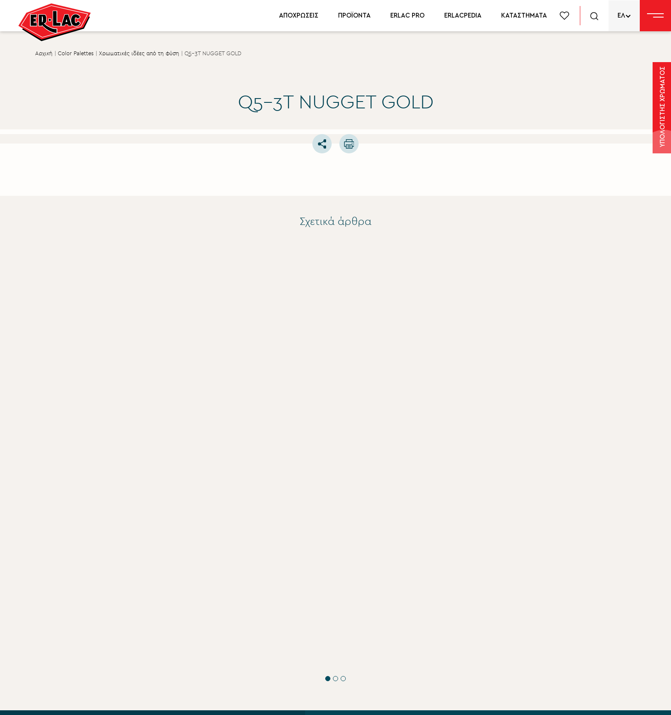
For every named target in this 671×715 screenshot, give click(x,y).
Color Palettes (76, 54)
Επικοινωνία (352, 653)
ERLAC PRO (407, 15)
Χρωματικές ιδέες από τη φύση (139, 54)
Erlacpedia (520, 608)
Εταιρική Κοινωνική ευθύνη (375, 609)
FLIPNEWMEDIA (581, 700)
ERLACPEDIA (462, 15)
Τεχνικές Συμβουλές (123, 395)
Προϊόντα (519, 579)
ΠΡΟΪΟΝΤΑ (354, 15)
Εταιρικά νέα (352, 595)
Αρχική (44, 54)
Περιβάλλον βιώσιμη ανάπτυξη (381, 638)
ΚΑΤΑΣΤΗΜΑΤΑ (524, 15)
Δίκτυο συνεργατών (536, 623)
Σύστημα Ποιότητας (363, 580)
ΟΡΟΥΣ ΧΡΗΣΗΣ (173, 604)
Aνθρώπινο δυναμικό (366, 624)
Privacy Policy (205, 700)
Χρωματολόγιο (528, 594)
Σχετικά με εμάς (358, 565)
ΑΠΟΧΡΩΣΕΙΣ (298, 15)
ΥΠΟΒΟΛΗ (121, 636)
